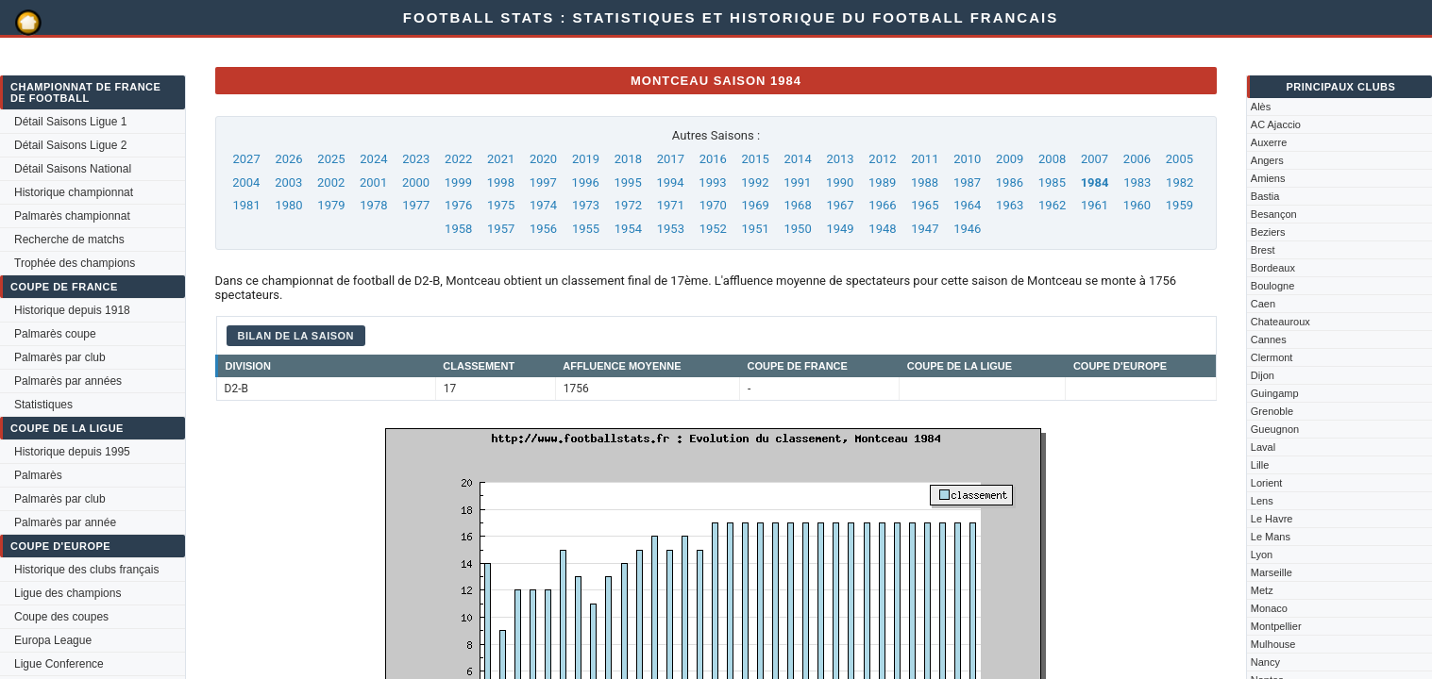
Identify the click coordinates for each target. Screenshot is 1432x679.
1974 (543, 205)
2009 (1009, 159)
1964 (967, 205)
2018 (628, 159)
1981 (247, 205)
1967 (839, 205)
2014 (797, 159)
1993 (712, 182)
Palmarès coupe (55, 333)
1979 (331, 205)
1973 (585, 205)
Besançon (1274, 214)
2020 (543, 159)
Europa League (53, 640)
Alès (1261, 106)
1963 (1009, 205)
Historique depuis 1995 (72, 451)
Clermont (1272, 357)
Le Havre (1272, 518)
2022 (458, 159)
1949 (839, 229)
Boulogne (1273, 285)
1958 (458, 229)
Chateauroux (1280, 321)
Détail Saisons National (72, 168)
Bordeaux (1273, 267)
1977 (416, 205)
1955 (585, 229)
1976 (458, 205)
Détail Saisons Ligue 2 (70, 145)
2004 (246, 182)
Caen (1263, 303)
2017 (670, 159)
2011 (924, 159)
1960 (1137, 205)
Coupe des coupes (61, 616)
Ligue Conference (59, 664)
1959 (1179, 205)
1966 (882, 205)
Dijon (1262, 375)
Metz (1262, 590)
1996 (585, 182)
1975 (500, 205)
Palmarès (38, 475)
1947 (924, 229)
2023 (416, 159)
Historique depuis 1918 (72, 310)
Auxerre (1269, 142)
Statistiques (43, 404)
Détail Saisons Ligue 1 (70, 121)
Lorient (1267, 483)
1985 (1052, 182)
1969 (755, 205)
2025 (331, 159)
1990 (839, 182)
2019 (585, 159)
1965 (924, 205)
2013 (839, 159)
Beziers (1268, 232)
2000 (416, 182)
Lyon (1261, 554)
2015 (755, 159)
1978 (373, 205)
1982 (1179, 182)
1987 (967, 182)
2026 (288, 159)
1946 (967, 229)
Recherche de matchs (69, 239)
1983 (1137, 182)
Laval (1263, 447)
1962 (1052, 205)
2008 (1052, 159)
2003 (288, 182)
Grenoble (1272, 411)
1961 (1094, 205)
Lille (1260, 465)
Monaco (1269, 608)
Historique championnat (73, 192)
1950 (797, 229)
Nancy (1265, 662)
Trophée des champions (74, 263)
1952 (713, 229)
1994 (669, 182)
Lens (1262, 500)
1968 (797, 205)
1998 (500, 182)
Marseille (1271, 572)
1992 (754, 182)
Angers (1267, 160)
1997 (543, 182)
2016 (713, 159)
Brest (1263, 250)
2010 (967, 159)
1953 (670, 229)
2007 (1094, 159)
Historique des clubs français (86, 569)
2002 (331, 182)
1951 (755, 229)
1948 (882, 229)
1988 (924, 182)
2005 (1179, 159)
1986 (1009, 182)
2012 (882, 159)
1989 (882, 182)
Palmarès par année (65, 522)
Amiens (1268, 178)
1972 (628, 205)
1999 (458, 182)
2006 (1137, 159)
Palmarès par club (60, 357)
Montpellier (1276, 626)
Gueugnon (1275, 429)
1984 (1095, 182)
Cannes (1269, 339)
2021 (500, 159)
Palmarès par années (68, 381)
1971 (670, 205)
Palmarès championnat (72, 216)
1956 (543, 229)
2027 (247, 159)
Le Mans (1270, 536)
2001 (373, 182)
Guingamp (1275, 393)
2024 (373, 159)
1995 (628, 182)
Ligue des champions (67, 593)
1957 (500, 229)
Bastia (1265, 196)
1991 (797, 182)
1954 (628, 229)
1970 (713, 205)
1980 (288, 205)
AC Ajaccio (1276, 124)
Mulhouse (1273, 644)
